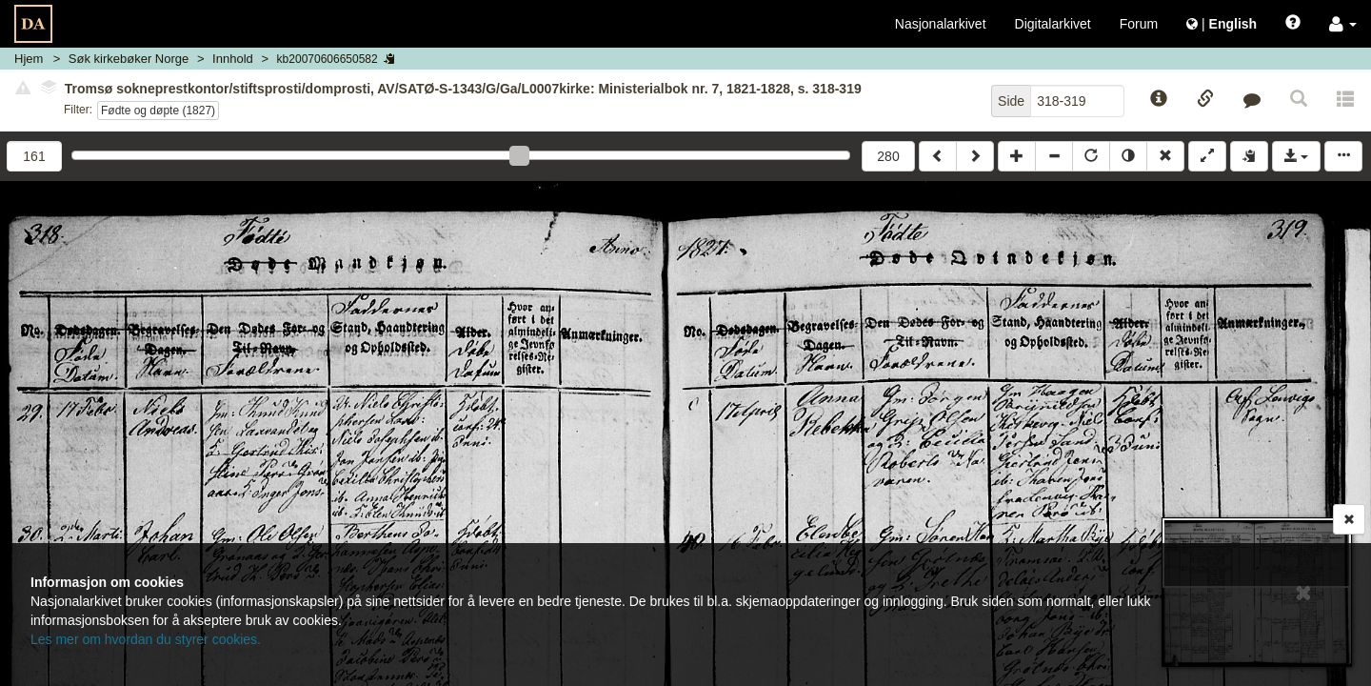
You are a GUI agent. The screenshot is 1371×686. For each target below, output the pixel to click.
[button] (1343, 24)
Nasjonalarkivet (940, 23)
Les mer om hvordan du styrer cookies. (145, 639)
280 (888, 156)
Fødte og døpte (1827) (158, 110)
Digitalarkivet (1053, 23)
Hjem (28, 58)
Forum (1139, 23)
